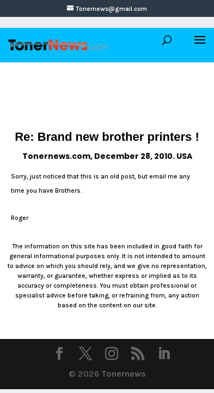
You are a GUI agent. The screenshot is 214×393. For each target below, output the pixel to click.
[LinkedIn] (163, 354)
